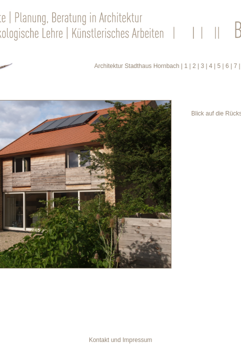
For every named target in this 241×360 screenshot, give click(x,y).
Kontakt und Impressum (120, 340)
